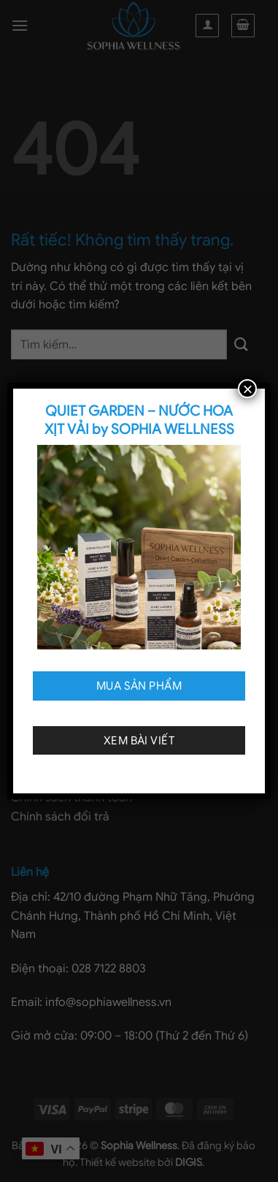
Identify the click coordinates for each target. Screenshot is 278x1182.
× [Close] (247, 388)
